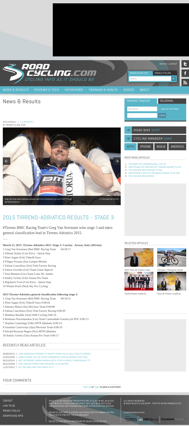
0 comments (27, 122)
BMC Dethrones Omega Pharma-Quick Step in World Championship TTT (54, 361)
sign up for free (168, 109)
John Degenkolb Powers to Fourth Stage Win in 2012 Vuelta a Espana (54, 354)
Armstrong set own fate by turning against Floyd (155, 167)
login (96, 387)
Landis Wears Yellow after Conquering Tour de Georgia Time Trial (53, 357)
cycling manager (153, 138)
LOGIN (162, 115)
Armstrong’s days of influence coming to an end (154, 173)
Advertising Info (13, 416)
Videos (128, 90)
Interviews (74, 90)
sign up (87, 387)
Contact (173, 64)
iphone (145, 146)
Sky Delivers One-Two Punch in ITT (36, 367)
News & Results (16, 90)
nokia (161, 146)
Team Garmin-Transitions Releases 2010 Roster (43, 364)
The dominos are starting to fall (146, 170)
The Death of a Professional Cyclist (147, 164)
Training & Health (103, 90)
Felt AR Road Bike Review (141, 176)
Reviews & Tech (46, 90)
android (177, 146)
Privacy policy (11, 411)
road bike (147, 130)
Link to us (9, 406)
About (145, 90)
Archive (163, 64)
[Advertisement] (88, 29)
